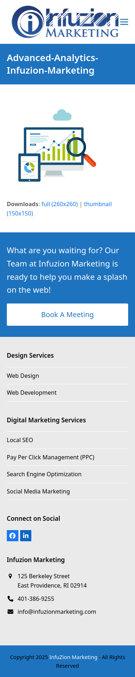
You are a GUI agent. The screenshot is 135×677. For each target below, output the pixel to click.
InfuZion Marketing (73, 656)
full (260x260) (59, 204)
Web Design (23, 376)
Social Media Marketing (38, 491)
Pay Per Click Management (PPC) (50, 457)
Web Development (32, 393)
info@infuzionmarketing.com (57, 612)
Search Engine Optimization (44, 474)
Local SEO (20, 440)
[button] (124, 22)
